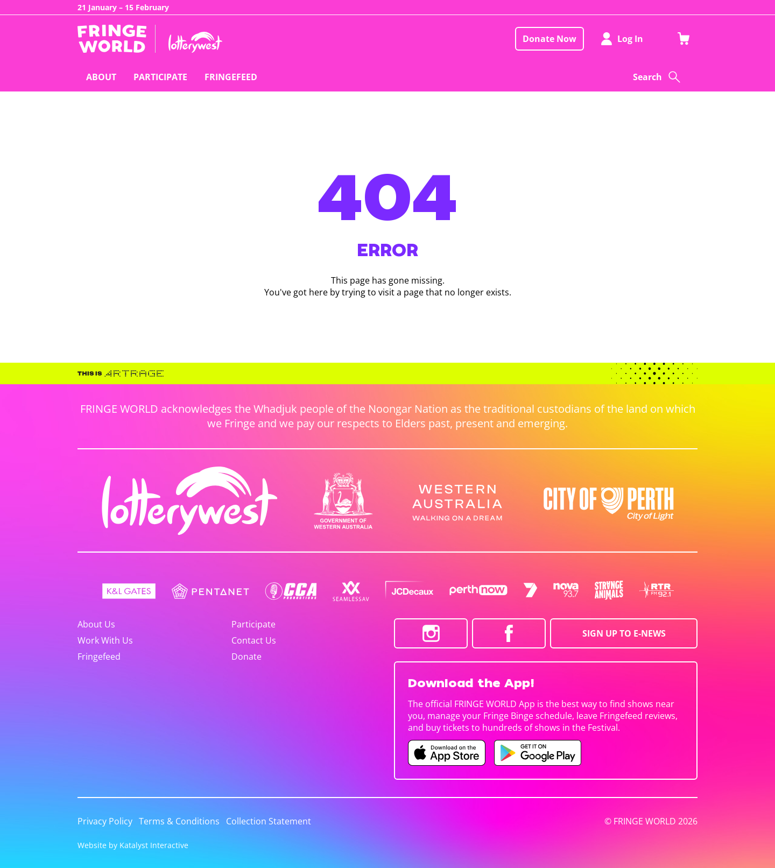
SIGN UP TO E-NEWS (624, 633)
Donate (246, 656)
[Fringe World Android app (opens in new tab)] (537, 753)
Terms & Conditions (179, 821)
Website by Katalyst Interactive (133, 845)
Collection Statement (268, 821)
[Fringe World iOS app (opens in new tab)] (446, 753)
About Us (96, 624)
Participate (253, 624)
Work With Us (105, 640)
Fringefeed (99, 656)
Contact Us (253, 640)
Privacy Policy (105, 821)
